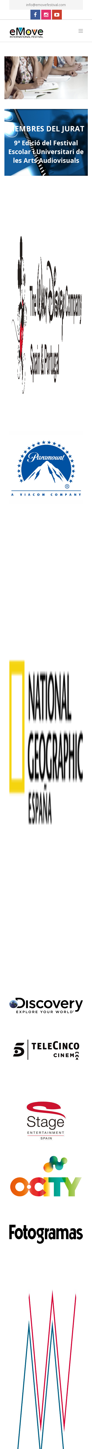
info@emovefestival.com (46, 4)
